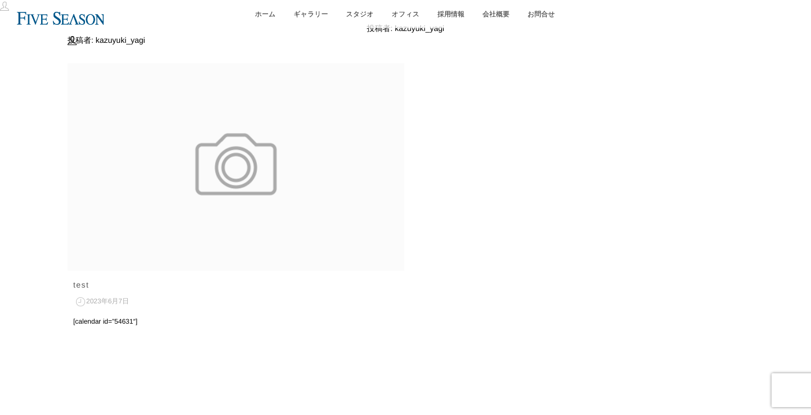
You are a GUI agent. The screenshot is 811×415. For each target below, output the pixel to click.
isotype (425, 384)
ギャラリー (310, 14)
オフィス (406, 14)
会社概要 (496, 14)
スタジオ (359, 14)
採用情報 (451, 14)
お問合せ (541, 14)
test (81, 284)
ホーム (265, 14)
